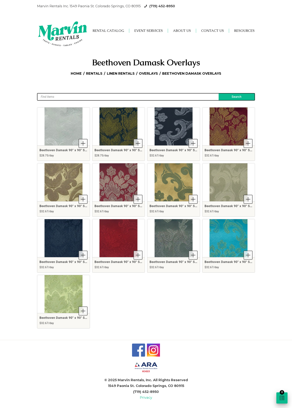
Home (76, 74)
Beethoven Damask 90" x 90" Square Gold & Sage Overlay (192, 206)
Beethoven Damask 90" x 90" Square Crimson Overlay (134, 206)
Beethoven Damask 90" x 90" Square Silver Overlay (187, 262)
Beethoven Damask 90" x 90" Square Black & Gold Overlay (137, 150)
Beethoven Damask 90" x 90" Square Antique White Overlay (83, 150)
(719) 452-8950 (162, 6)
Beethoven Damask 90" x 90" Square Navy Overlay (76, 262)
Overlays (148, 74)
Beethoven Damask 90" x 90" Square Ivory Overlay (242, 206)
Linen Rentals (121, 74)
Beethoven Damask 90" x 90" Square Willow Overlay (77, 318)
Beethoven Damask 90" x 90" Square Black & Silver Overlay (193, 150)
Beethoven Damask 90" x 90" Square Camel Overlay (77, 206)
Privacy (146, 398)
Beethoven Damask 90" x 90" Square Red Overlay (131, 262)
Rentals (94, 74)
